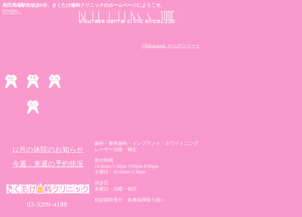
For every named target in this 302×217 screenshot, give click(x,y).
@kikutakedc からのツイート (171, 45)
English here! (10, 10)
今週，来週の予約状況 (47, 164)
